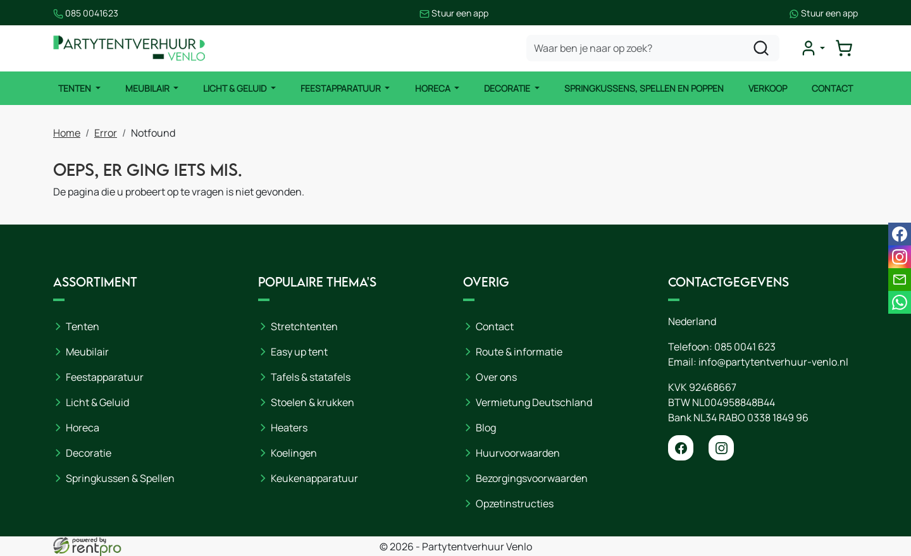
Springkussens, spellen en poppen (644, 88)
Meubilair (148, 88)
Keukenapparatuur (314, 478)
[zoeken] (761, 48)
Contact (832, 88)
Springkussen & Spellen (120, 478)
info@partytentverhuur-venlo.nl (773, 362)
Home (66, 133)
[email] (899, 279)
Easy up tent (299, 352)
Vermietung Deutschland (534, 402)
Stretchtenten (304, 326)
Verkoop (767, 88)
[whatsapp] (899, 302)
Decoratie (508, 88)
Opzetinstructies (515, 503)
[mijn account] (812, 48)
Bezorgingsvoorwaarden (532, 478)
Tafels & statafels (310, 377)
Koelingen (294, 453)
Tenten (75, 88)
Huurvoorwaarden (518, 453)
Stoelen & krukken (312, 402)
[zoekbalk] (652, 48)
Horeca (433, 88)
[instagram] (721, 447)
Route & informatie (519, 352)
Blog (486, 428)
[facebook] (680, 447)
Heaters (289, 428)
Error (105, 133)
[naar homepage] (129, 48)
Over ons (496, 377)
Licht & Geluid (235, 88)
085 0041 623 (745, 347)
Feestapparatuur (342, 88)
